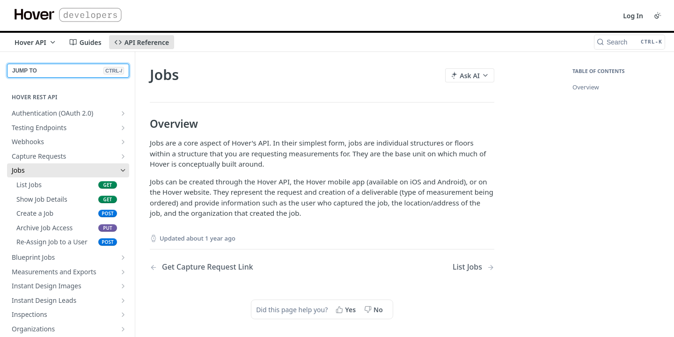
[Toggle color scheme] (658, 15)
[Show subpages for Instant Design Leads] (123, 300)
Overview (585, 87)
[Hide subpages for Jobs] (123, 170)
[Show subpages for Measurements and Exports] (123, 272)
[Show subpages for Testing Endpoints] (123, 128)
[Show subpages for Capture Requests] (123, 156)
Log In (633, 15)
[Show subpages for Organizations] (123, 329)
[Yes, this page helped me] (346, 309)
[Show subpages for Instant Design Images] (123, 286)
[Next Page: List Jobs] (473, 267)
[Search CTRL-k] (629, 42)
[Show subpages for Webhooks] (123, 142)
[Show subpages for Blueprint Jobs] (123, 257)
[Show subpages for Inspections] (123, 314)
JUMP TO (68, 70)
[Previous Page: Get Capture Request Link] (223, 267)
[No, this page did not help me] (374, 309)
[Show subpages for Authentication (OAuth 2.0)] (123, 113)
